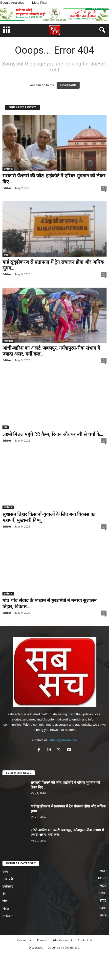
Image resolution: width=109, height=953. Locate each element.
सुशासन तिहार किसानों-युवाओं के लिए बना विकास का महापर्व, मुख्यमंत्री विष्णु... (48, 517)
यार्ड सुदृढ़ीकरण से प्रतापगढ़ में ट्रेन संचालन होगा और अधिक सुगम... (53, 265)
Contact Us (85, 940)
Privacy (42, 940)
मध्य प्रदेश (8, 341)
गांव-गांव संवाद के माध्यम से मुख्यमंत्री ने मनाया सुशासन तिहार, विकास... (49, 603)
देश (4, 894)
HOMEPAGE (68, 85)
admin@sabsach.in (63, 740)
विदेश (5, 909)
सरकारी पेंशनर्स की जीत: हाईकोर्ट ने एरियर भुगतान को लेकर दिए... (53, 178)
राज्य (6, 255)
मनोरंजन (7, 916)
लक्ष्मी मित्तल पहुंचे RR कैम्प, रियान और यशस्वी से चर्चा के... (52, 434)
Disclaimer (24, 940)
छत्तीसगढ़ (8, 168)
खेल (5, 427)
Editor (6, 188)
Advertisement (62, 940)
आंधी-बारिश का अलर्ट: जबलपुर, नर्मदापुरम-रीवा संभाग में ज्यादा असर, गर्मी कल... (51, 351)
